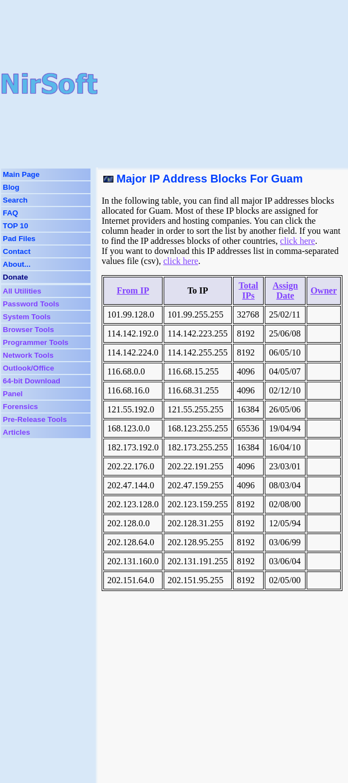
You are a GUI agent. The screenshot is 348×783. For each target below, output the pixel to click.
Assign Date (285, 290)
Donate (15, 277)
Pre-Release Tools (35, 419)
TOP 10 (15, 226)
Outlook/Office (28, 368)
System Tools (27, 317)
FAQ (10, 213)
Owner (324, 290)
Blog (11, 187)
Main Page (21, 174)
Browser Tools (28, 329)
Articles (16, 432)
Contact (17, 251)
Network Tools (28, 355)
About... (17, 264)
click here (297, 241)
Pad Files (19, 238)
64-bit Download (31, 381)
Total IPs (248, 290)
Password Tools (31, 304)
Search (15, 200)
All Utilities (22, 291)
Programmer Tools (36, 342)
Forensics (20, 406)
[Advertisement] (223, 84)
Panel (13, 394)
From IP (133, 290)
